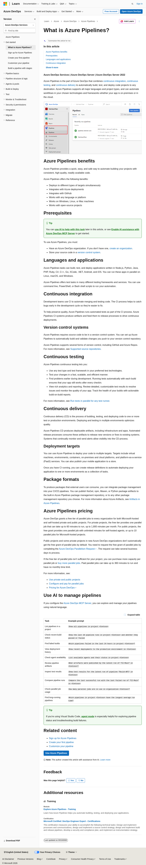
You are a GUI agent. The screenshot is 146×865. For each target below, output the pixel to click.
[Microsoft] (5, 4)
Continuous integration (56, 63)
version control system (89, 252)
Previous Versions (25, 859)
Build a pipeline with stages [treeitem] (20, 68)
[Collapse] (35, 19)
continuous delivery (66, 85)
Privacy (62, 859)
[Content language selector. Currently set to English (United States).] (16, 852)
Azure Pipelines (88, 21)
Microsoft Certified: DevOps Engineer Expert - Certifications (72, 821)
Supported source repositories (85, 349)
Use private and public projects (64, 579)
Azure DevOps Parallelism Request (77, 549)
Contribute (51, 859)
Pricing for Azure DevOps (62, 587)
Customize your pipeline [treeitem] (18, 63)
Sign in (139, 4)
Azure (56, 21)
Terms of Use (105, 859)
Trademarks (119, 859)
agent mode (87, 716)
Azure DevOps (70, 21)
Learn (46, 21)
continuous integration (114, 81)
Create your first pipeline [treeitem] (19, 58)
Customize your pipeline (61, 746)
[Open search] (132, 3)
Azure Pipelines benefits (56, 52)
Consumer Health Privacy (82, 859)
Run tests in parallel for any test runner (89, 401)
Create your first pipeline (61, 742)
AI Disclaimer (8, 859)
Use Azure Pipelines (56, 753)
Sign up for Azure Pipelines (62, 738)
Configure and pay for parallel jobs (66, 583)
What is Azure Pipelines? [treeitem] (20, 47)
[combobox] (19, 25)
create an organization (121, 248)
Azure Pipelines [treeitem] (13, 37)
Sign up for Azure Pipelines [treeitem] (20, 52)
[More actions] (139, 21)
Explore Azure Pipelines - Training (60, 809)
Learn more (105, 760)
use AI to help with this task (70, 229)
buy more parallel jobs (69, 563)
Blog (39, 859)
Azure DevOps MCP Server (77, 603)
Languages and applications (58, 59)
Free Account (111, 11)
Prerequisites (52, 55)
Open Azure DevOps (131, 11)
